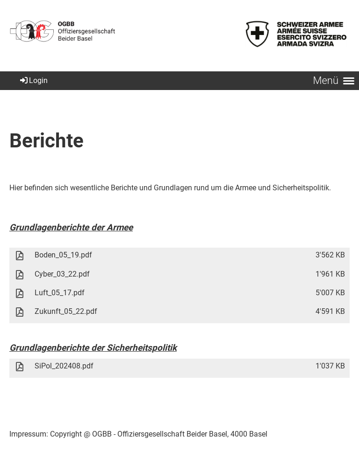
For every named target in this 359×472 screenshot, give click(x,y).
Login (33, 80)
